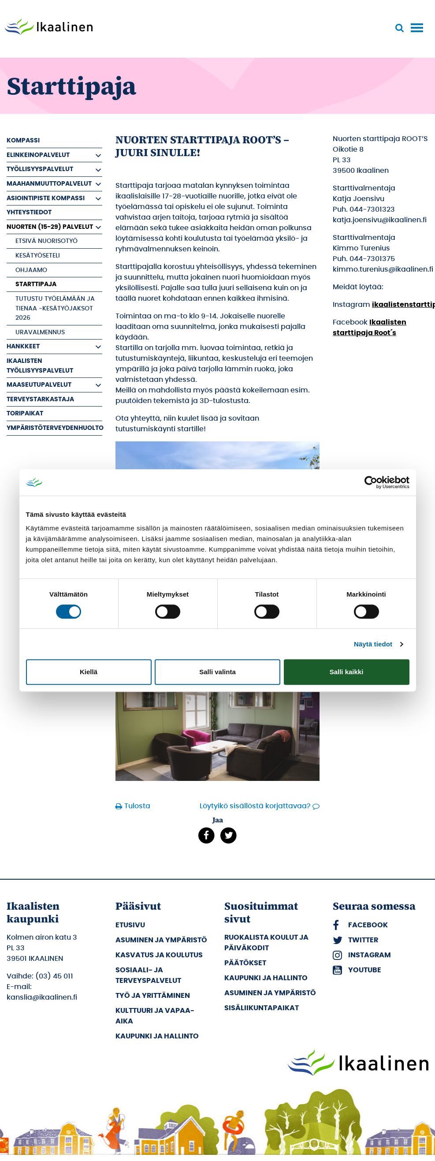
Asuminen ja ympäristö (161, 940)
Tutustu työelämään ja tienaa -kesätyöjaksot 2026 (55, 308)
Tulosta (137, 806)
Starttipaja (35, 284)
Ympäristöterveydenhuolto (54, 428)
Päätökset (245, 963)
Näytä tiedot (373, 644)
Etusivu (130, 925)
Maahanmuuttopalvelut (49, 183)
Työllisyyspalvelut (40, 169)
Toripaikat (25, 413)
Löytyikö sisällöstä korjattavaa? (255, 806)
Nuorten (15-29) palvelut (50, 227)
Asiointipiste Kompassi (46, 198)
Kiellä (88, 672)
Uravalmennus (40, 332)
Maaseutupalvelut (39, 384)
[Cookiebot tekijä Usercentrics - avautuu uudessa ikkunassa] (370, 482)
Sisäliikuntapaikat (261, 1008)
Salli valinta (217, 672)
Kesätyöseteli (37, 255)
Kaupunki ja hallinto (157, 1036)
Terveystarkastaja (40, 399)
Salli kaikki (347, 672)
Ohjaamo (31, 270)
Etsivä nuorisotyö (46, 241)
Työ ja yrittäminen (152, 995)
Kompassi (23, 140)
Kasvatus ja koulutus (159, 955)
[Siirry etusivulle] (48, 27)
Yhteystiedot (29, 212)
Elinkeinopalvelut (38, 155)
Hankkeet (23, 346)
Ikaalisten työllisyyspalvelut (40, 366)
